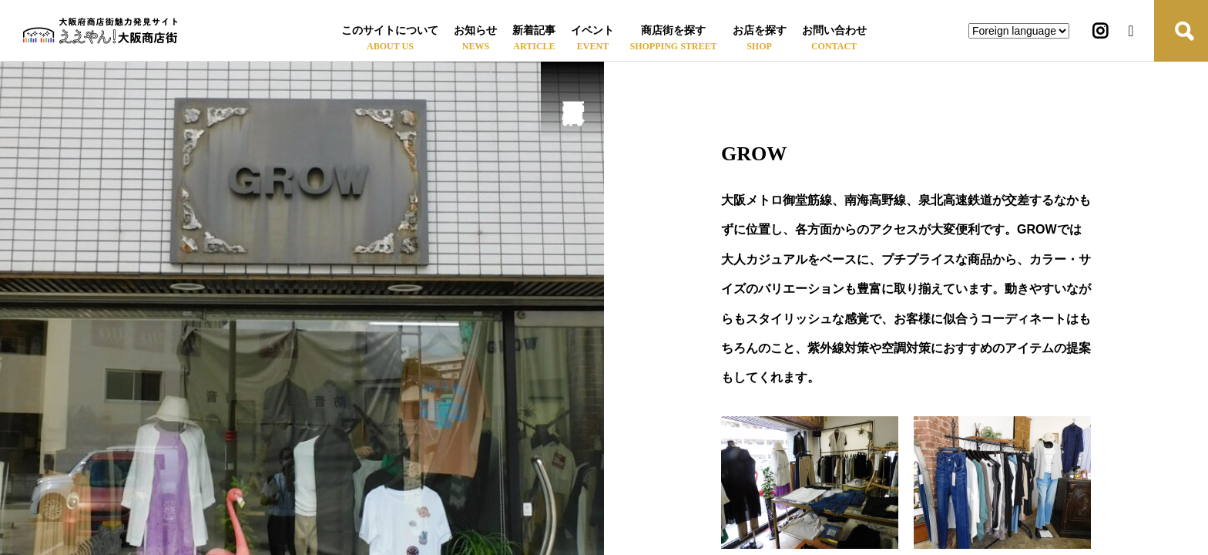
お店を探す (760, 30)
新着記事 (533, 30)
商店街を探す (673, 30)
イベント (592, 30)
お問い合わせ (834, 30)
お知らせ (475, 30)
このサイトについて (389, 30)
